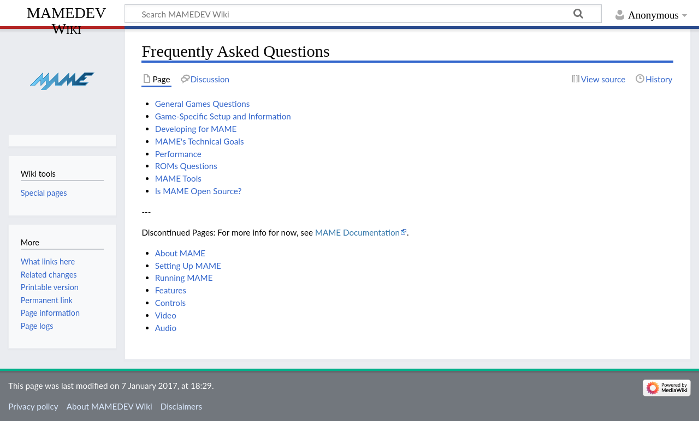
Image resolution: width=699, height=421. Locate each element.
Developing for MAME (196, 129)
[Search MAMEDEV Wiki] (363, 13)
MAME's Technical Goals (199, 141)
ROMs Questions (186, 166)
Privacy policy (33, 406)
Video (165, 315)
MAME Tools (178, 178)
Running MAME (184, 277)
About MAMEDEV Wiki (109, 406)
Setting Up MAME (188, 265)
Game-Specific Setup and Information (223, 116)
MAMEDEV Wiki (66, 20)
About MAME (180, 253)
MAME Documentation (357, 232)
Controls (170, 303)
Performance (178, 154)
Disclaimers (181, 406)
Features (170, 290)
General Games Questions (202, 104)
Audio (165, 328)
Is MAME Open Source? (198, 191)
